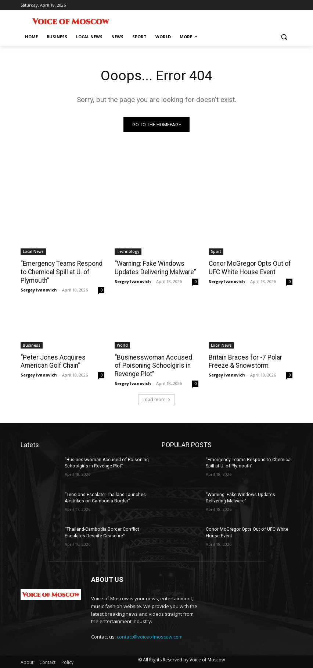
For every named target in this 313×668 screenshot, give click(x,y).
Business (31, 344)
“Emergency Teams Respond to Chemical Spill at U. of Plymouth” (60, 272)
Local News (33, 251)
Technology (128, 251)
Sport (216, 251)
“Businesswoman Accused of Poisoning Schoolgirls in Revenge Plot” (155, 365)
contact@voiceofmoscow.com (150, 635)
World (122, 344)
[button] (283, 37)
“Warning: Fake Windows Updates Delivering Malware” (154, 268)
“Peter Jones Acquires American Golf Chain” (51, 360)
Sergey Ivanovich (39, 289)
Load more (157, 398)
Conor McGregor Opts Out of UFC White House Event (249, 268)
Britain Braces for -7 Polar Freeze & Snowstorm (244, 360)
